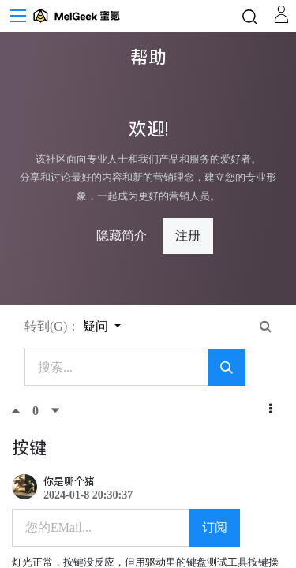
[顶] (22, 410)
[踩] (55, 410)
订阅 (214, 527)
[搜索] (226, 368)
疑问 (97, 326)
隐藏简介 (121, 235)
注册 (187, 235)
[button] (270, 409)
